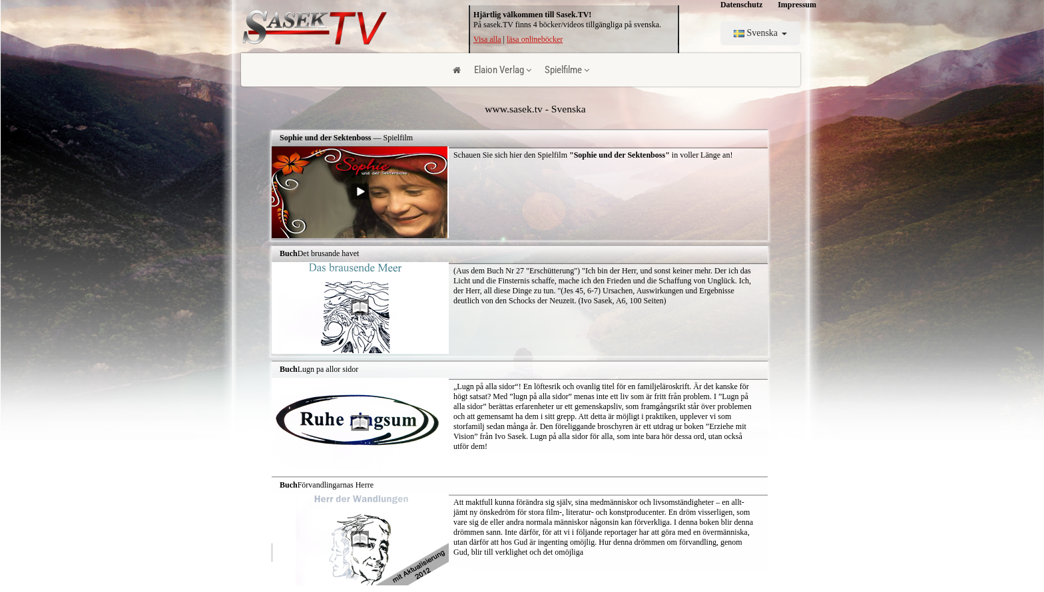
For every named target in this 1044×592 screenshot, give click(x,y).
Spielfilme (567, 70)
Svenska (760, 33)
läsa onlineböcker (535, 39)
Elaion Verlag (502, 70)
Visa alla (487, 39)
